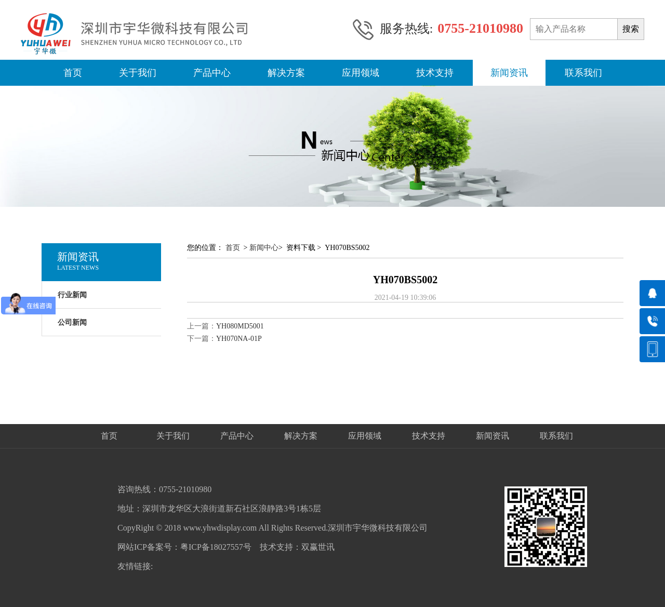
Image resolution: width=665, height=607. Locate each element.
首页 (72, 73)
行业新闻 (72, 295)
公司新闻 (72, 322)
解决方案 (286, 73)
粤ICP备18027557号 (215, 547)
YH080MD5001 (240, 326)
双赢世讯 (318, 547)
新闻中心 (263, 248)
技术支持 (435, 73)
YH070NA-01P (239, 338)
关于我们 (137, 73)
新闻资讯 (509, 73)
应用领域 (360, 73)
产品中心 (212, 73)
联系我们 (583, 73)
